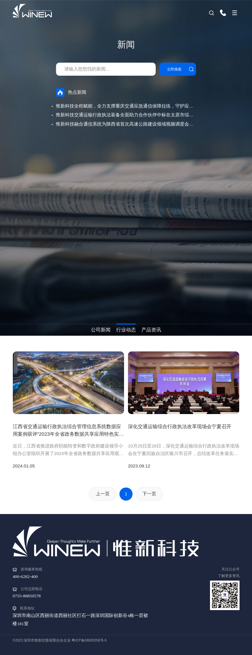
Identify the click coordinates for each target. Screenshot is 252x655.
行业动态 (126, 329)
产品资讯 (151, 329)
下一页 (149, 493)
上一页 (103, 493)
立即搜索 (174, 69)
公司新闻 (101, 329)
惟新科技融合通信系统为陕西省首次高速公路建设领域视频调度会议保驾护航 (126, 124)
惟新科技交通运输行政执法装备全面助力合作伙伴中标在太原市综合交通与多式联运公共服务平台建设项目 (126, 114)
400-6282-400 (225, 13)
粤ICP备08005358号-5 (89, 640)
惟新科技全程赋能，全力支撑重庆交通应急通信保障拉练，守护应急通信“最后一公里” (126, 106)
